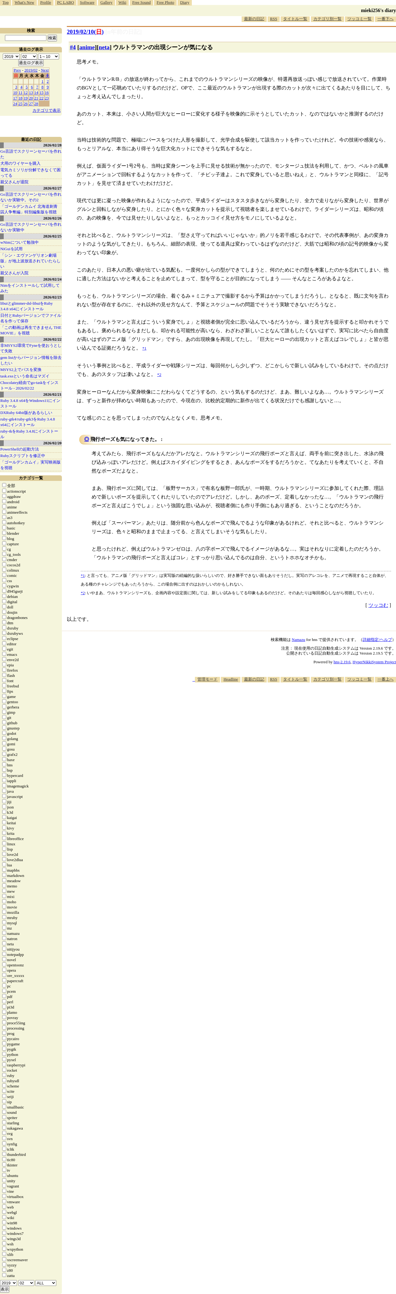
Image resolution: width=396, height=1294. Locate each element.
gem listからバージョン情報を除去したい (31, 360)
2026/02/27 (52, 188)
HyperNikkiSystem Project (374, 662)
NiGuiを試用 (11, 248)
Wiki (122, 2)
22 (42, 98)
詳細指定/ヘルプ (377, 639)
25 (21, 103)
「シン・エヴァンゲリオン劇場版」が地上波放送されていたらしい (30, 261)
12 (26, 92)
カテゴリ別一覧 (327, 18)
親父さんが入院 (14, 273)
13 (31, 92)
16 (47, 92)
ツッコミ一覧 (359, 18)
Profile (45, 2)
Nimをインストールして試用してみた (30, 288)
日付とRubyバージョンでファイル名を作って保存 (30, 318)
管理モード (207, 679)
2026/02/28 (52, 145)
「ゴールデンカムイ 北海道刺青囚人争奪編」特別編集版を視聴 (29, 209)
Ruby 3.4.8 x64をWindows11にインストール (30, 403)
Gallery (107, 2)
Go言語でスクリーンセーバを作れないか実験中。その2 (31, 197)
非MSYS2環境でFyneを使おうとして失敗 (31, 348)
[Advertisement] (283, 701)
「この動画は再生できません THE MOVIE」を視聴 (31, 330)
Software (87, 2)
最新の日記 (254, 18)
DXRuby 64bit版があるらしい (26, 412)
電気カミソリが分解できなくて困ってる (30, 173)
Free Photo (165, 2)
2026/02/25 (52, 236)
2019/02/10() (85, 31)
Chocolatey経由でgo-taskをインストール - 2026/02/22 (29, 385)
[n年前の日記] (123, 31)
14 (36, 92)
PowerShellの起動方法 (19, 449)
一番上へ (385, 679)
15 (42, 92)
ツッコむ (378, 605)
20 (31, 98)
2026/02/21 (52, 394)
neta (104, 47)
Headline (230, 679)
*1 (83, 575)
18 (21, 98)
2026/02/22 (52, 339)
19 (26, 98)
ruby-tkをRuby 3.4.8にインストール (29, 434)
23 (47, 98)
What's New (24, 2)
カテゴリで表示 (46, 110)
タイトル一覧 (295, 18)
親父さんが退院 (14, 182)
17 (15, 98)
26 (26, 103)
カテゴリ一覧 (31, 478)
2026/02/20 (52, 443)
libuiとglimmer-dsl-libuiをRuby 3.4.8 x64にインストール (26, 306)
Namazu (298, 639)
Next (45, 70)
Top (5, 2)
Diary (184, 2)
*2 (83, 592)
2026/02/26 (52, 218)
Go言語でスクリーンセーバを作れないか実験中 (31, 227)
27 (31, 103)
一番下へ (385, 18)
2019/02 (31, 70)
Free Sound (141, 2)
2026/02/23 (52, 297)
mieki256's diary (378, 10)
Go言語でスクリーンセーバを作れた (31, 154)
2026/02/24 (52, 279)
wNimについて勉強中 (19, 242)
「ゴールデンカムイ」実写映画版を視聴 (30, 465)
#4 (73, 47)
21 (36, 98)
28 (36, 103)
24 (15, 103)
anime (87, 47)
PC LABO (65, 2)
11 (21, 92)
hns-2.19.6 (342, 662)
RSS (273, 18)
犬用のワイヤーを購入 (20, 163)
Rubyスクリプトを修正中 (22, 455)
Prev (17, 70)
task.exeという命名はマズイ (25, 376)
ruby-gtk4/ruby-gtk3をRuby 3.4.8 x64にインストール (27, 422)
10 (15, 92)
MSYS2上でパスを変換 (20, 369)
